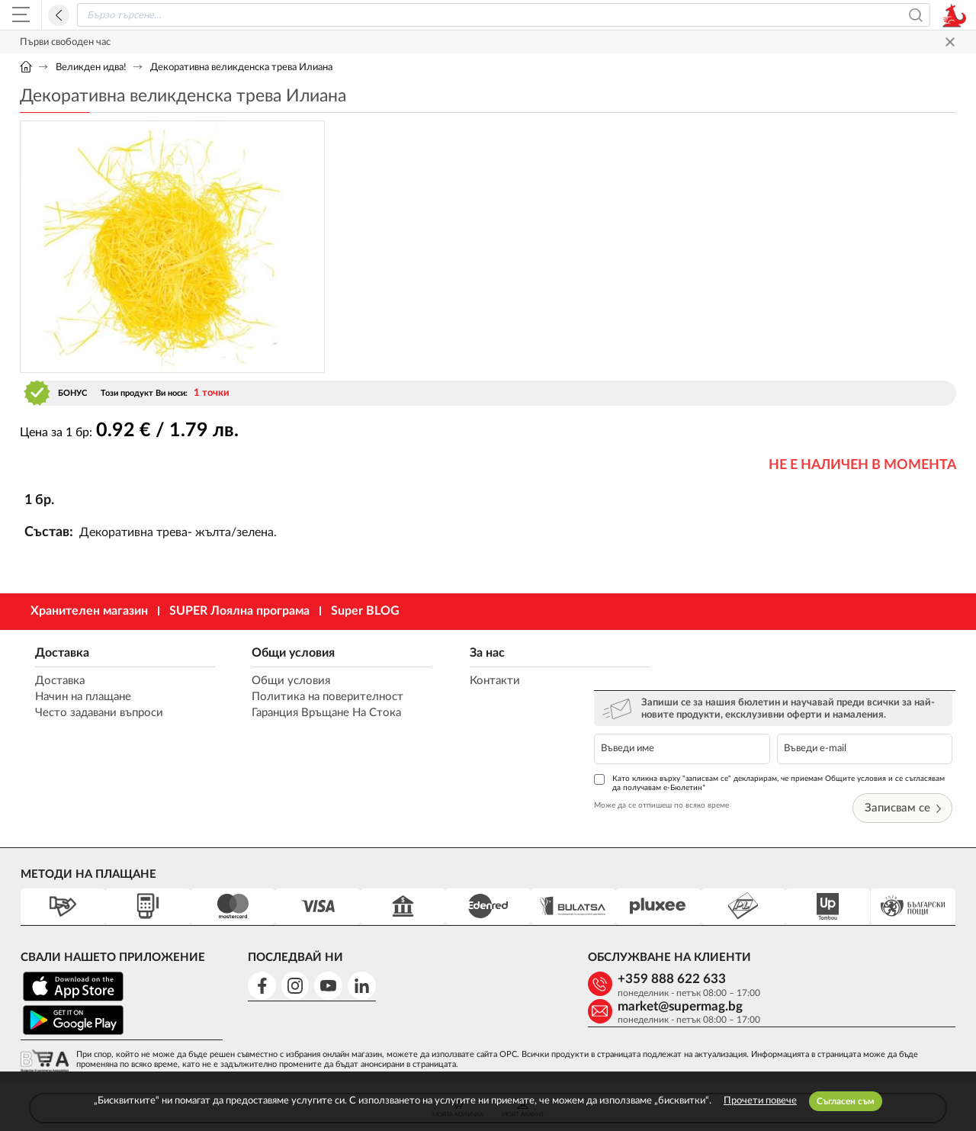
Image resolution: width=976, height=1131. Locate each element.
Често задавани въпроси (99, 713)
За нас (458, 653)
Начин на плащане (83, 697)
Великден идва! (91, 67)
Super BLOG (365, 611)
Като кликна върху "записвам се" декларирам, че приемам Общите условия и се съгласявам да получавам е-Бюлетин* (782, 731)
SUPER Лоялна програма (239, 611)
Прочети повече (760, 1101)
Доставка (62, 653)
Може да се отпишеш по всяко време (695, 753)
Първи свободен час (65, 42)
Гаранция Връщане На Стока (312, 713)
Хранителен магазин (89, 611)
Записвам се (906, 756)
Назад (59, 15)
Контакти (466, 681)
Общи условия (279, 653)
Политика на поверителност (314, 697)
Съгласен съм (846, 1101)
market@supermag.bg (853, 927)
